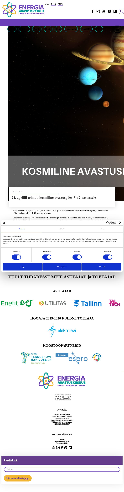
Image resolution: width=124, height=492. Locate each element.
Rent (58, 29)
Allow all (101, 267)
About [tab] (102, 229)
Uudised (62, 439)
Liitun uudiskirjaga (17, 478)
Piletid (12, 29)
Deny (22, 267)
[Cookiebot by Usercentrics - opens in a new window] (102, 222)
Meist (99, 29)
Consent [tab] (21, 229)
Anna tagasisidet (62, 443)
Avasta (37, 29)
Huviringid (71, 29)
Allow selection (62, 267)
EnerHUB (86, 29)
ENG (60, 4)
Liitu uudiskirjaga (62, 441)
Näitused (24, 29)
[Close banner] (120, 223)
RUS (53, 4)
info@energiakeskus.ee (64, 420)
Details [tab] (62, 229)
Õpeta (48, 29)
